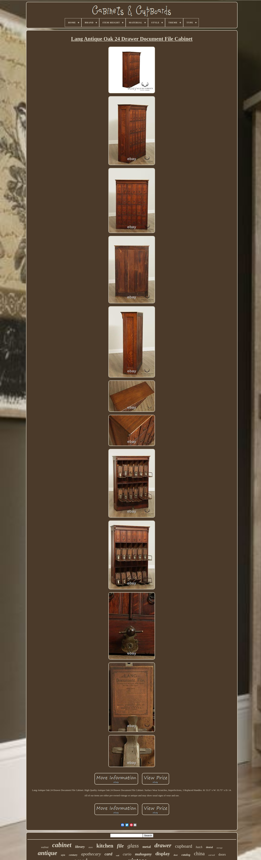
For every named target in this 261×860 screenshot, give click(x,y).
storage (219, 848)
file (120, 846)
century (73, 854)
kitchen (104, 846)
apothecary (91, 854)
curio (127, 854)
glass (133, 846)
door (176, 855)
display (162, 853)
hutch (199, 847)
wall (117, 855)
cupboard (183, 846)
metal (147, 847)
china (199, 853)
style (63, 855)
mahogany (143, 854)
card (108, 854)
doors (222, 854)
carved (211, 855)
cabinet (61, 845)
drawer (162, 845)
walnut (45, 847)
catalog (185, 854)
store (90, 847)
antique (47, 853)
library (80, 847)
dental (209, 847)
